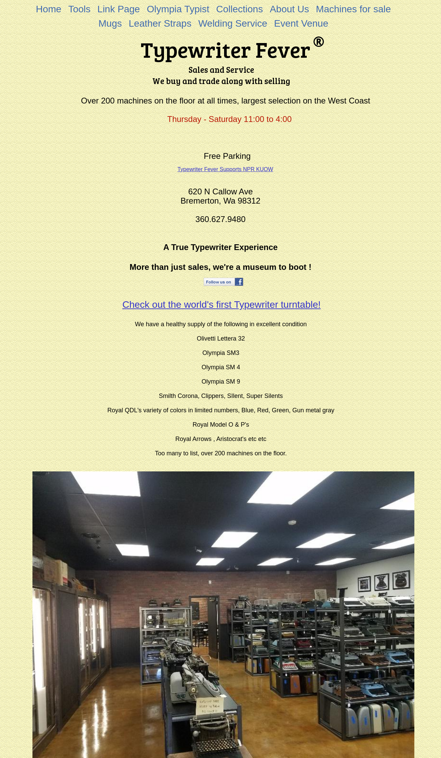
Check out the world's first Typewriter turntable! (221, 304)
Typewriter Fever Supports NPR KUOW (225, 169)
